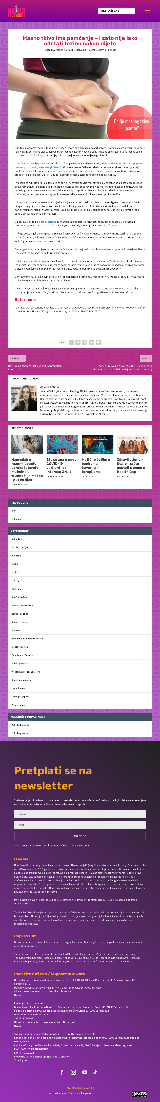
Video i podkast (19, 663)
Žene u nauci (18, 705)
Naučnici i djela (19, 597)
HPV (13, 510)
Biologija (16, 555)
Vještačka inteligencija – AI (25, 671)
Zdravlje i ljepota (106, 49)
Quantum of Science (22, 655)
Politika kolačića (20, 724)
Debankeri (16, 539)
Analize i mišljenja (21, 547)
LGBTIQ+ (16, 580)
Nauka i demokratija (22, 605)
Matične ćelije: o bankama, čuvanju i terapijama (96, 466)
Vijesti (92, 49)
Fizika (14, 572)
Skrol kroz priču (19, 646)
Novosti (15, 630)
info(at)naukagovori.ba (80, 1088)
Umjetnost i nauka (21, 680)
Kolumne (16, 519)
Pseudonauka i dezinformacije (27, 638)
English (15, 563)
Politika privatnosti (21, 733)
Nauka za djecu (19, 622)
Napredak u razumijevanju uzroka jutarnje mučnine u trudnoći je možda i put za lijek (27, 470)
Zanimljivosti (18, 688)
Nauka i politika (19, 613)
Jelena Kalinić (63, 49)
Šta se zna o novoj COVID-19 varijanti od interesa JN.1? (62, 466)
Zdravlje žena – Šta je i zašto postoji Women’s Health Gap (131, 466)
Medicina (16, 588)
